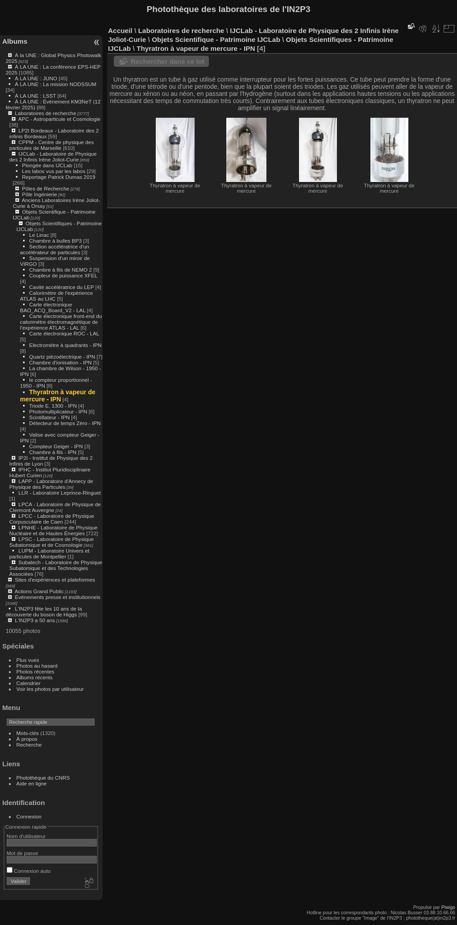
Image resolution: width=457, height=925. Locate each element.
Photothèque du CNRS (43, 777)
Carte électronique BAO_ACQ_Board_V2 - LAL (53, 307)
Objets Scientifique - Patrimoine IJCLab (216, 39)
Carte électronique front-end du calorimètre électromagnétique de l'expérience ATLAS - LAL (61, 321)
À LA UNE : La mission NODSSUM (55, 84)
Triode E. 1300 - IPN (53, 406)
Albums (14, 41)
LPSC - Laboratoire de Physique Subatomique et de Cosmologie (51, 542)
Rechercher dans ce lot (167, 61)
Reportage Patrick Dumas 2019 (58, 177)
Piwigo (448, 907)
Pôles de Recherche (45, 188)
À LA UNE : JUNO (36, 78)
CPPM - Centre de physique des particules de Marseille (51, 145)
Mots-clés (28, 733)
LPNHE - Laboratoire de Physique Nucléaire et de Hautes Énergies (53, 530)
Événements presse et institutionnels (57, 597)
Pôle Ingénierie (39, 194)
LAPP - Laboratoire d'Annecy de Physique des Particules (51, 484)
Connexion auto (29, 871)
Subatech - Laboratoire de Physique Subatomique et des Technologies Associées (55, 568)
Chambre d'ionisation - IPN (60, 362)
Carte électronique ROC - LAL (64, 333)
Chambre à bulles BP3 (55, 241)
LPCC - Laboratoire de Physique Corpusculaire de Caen (51, 518)
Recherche (29, 744)
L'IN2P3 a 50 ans (35, 620)
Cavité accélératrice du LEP (61, 287)
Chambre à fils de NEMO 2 (60, 270)
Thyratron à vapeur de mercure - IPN (58, 395)
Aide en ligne (32, 783)
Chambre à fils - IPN (52, 452)
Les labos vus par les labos (53, 171)
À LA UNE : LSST (35, 96)
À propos (27, 739)
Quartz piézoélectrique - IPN (62, 356)
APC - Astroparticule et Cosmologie (59, 119)
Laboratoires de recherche (45, 113)
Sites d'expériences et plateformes (55, 579)
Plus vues (28, 660)
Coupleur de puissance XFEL (63, 275)
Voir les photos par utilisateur (50, 689)
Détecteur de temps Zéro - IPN (64, 423)
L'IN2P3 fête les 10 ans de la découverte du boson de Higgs (44, 611)
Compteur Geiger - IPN (56, 446)
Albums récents (35, 677)
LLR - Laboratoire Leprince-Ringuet (59, 493)
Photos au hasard (37, 666)
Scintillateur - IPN (49, 417)
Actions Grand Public (39, 591)
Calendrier (29, 683)
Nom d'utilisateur (26, 836)
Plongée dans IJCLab (47, 165)
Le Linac (39, 235)
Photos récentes (35, 671)
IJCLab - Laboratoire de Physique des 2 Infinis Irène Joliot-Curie (53, 156)
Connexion (29, 816)
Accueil (120, 30)
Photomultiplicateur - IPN (58, 411)
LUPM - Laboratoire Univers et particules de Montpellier (49, 553)
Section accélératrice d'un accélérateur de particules (54, 249)
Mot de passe (22, 853)
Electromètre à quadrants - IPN (65, 345)
